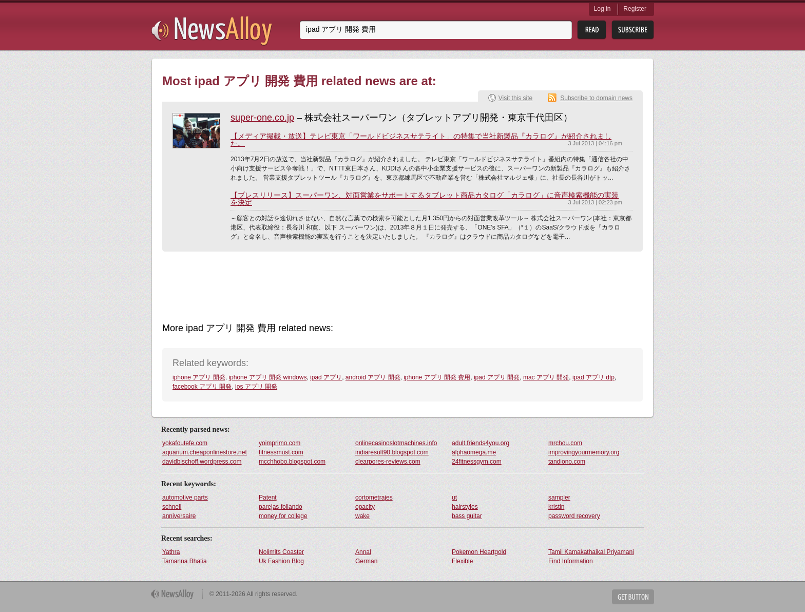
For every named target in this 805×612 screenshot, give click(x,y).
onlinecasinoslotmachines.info (396, 443)
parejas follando (280, 506)
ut (454, 497)
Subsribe (632, 30)
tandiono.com (566, 461)
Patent (268, 497)
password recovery (574, 516)
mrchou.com (565, 443)
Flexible (462, 561)
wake (362, 516)
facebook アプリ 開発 (202, 386)
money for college (283, 516)
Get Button (633, 596)
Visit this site (515, 98)
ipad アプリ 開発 (497, 377)
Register (634, 8)
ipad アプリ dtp (593, 377)
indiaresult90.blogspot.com (392, 452)
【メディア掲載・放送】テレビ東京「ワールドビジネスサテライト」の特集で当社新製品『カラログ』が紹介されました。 (421, 139)
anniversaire (179, 516)
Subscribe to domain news (596, 98)
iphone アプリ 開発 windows (267, 377)
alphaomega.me (474, 452)
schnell (171, 506)
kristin (556, 506)
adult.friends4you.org (480, 443)
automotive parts (185, 497)
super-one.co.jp (262, 117)
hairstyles (465, 506)
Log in (602, 8)
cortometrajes (374, 497)
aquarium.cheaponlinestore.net (204, 452)
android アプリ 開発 (373, 377)
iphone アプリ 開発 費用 (437, 377)
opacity (365, 506)
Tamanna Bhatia (184, 561)
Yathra (171, 552)
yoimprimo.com (279, 443)
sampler (559, 497)
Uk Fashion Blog (281, 561)
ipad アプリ (326, 377)
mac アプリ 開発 (546, 377)
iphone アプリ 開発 (198, 377)
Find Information (570, 561)
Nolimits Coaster (281, 552)
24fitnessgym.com (477, 461)
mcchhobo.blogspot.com (292, 461)
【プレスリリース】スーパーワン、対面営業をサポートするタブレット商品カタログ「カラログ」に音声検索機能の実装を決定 (425, 198)
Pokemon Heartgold (479, 552)
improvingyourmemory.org (584, 452)
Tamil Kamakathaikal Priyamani (591, 552)
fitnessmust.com (281, 452)
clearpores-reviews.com (387, 461)
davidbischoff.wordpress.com (202, 461)
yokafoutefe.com (184, 443)
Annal (363, 552)
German (366, 561)
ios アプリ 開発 (256, 386)
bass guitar (467, 516)
